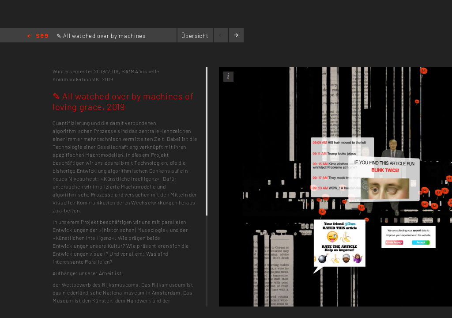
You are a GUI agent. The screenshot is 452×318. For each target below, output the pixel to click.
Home (37, 36)
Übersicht (194, 35)
